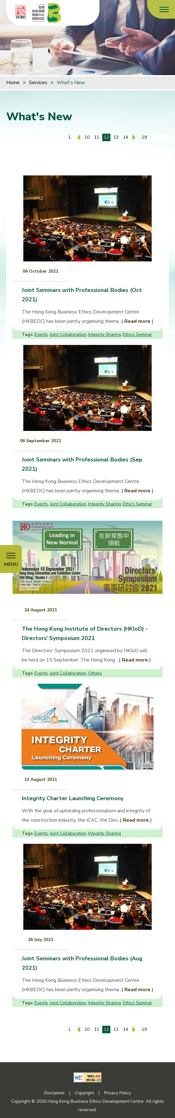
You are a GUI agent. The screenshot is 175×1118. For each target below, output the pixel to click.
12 (106, 137)
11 (96, 137)
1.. (70, 137)
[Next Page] (134, 137)
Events (41, 334)
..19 (143, 137)
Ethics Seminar (137, 334)
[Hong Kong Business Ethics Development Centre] (46, 13)
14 (125, 137)
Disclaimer (54, 1093)
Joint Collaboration (68, 334)
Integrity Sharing (104, 334)
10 (87, 137)
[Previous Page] (78, 137)
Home (13, 82)
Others (95, 673)
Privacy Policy (117, 1093)
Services (38, 82)
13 (115, 137)
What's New (71, 82)
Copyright (84, 1093)
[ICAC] (21, 11)
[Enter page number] (160, 137)
